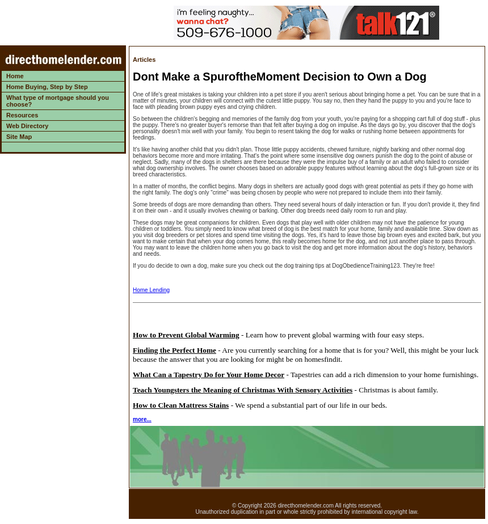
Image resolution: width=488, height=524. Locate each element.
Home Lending (151, 290)
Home (15, 76)
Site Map (19, 136)
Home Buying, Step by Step (47, 86)
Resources (22, 115)
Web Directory (27, 125)
